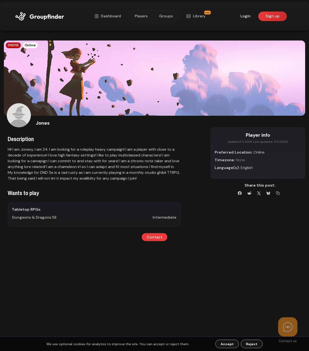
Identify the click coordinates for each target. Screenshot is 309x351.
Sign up (273, 16)
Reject (251, 344)
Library (198, 16)
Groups (166, 16)
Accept (227, 344)
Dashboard (108, 16)
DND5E (13, 45)
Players (141, 16)
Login (245, 16)
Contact (154, 237)
